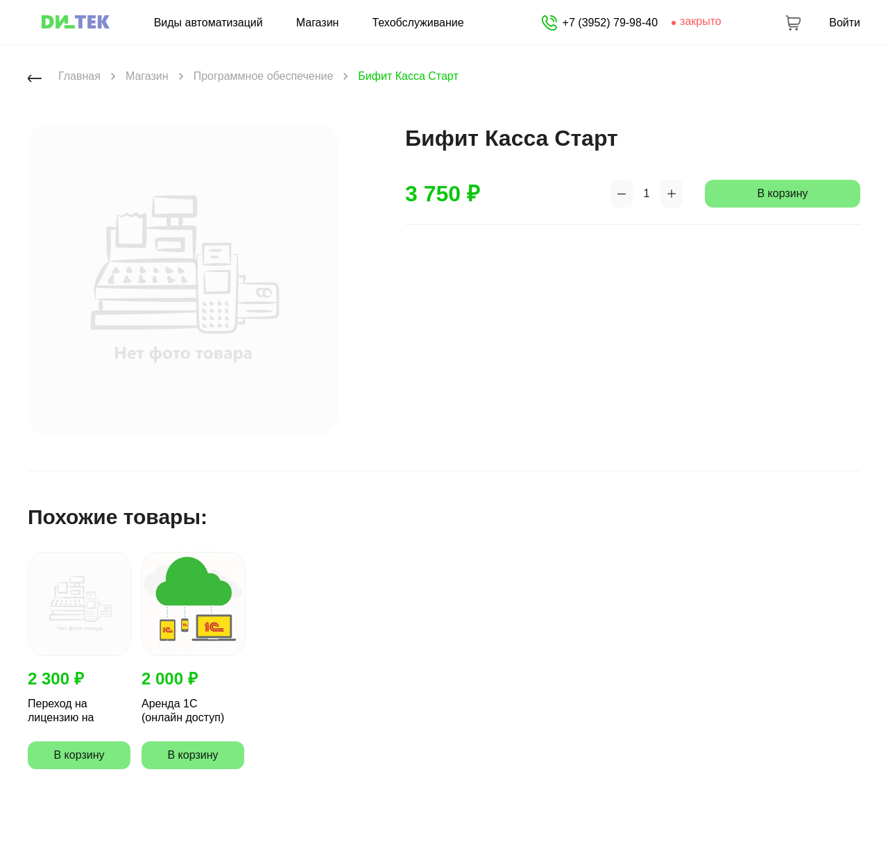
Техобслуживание (417, 22)
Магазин (317, 22)
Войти (844, 22)
